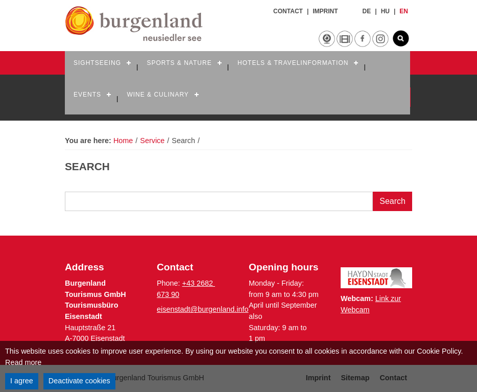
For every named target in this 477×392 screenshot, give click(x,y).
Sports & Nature (179, 62)
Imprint (325, 11)
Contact (288, 11)
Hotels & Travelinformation (292, 62)
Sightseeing (97, 62)
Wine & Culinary (157, 94)
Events (87, 94)
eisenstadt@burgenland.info (202, 309)
